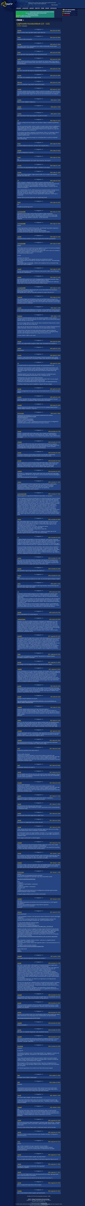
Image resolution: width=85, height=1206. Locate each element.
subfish (19, 348)
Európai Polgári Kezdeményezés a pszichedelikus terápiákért (42, 11)
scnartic (19, 89)
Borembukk (20, 1046)
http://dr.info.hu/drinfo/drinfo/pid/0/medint (26, 879)
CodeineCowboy (21, 619)
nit (18, 120)
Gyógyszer (24, 25)
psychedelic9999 (21, 211)
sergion (19, 482)
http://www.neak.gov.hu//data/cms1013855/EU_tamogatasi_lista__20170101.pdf (35, 926)
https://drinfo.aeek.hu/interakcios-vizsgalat (27, 416)
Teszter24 (20, 297)
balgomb (20, 912)
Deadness (20, 316)
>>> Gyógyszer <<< (38, 29)
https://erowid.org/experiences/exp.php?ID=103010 (29, 1018)
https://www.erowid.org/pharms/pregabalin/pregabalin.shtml (31, 946)
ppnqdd (19, 30)
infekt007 (20, 405)
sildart (19, 583)
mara (19, 748)
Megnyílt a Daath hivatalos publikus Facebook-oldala (36, 13)
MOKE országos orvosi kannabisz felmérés (29, 15)
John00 (19, 772)
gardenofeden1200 (22, 494)
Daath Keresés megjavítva (33, 14)
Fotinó (19, 37)
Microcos (20, 82)
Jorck (19, 1141)
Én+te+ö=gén (21, 413)
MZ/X (19, 1075)
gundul (19, 720)
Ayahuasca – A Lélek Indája (25, 16)
